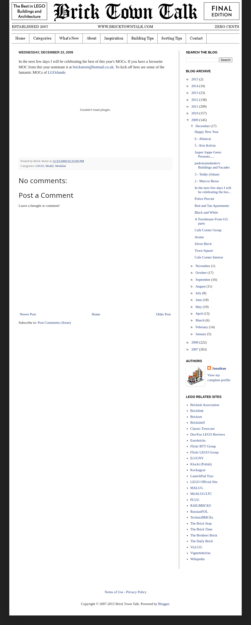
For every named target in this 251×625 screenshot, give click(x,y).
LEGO (40, 166)
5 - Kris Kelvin (205, 145)
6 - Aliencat (203, 139)
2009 (195, 120)
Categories (42, 38)
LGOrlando (57, 72)
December (203, 126)
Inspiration (113, 38)
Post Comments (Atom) (54, 322)
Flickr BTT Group (203, 446)
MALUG (196, 488)
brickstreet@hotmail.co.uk (93, 67)
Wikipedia (197, 559)
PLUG (194, 500)
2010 (195, 113)
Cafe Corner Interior (209, 257)
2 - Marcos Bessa (207, 181)
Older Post (163, 314)
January (201, 334)
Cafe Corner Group (208, 230)
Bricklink (197, 411)
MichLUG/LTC (201, 494)
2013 (195, 93)
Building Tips (142, 38)
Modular (60, 166)
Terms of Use (113, 592)
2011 (195, 106)
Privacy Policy (136, 592)
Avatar (199, 237)
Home (20, 38)
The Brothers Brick (203, 535)
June (199, 300)
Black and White (206, 212)
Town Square (204, 250)
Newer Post (28, 314)
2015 (195, 79)
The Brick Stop (201, 523)
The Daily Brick (201, 541)
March (200, 320)
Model (50, 166)
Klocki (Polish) (201, 464)
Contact (196, 38)
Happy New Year (207, 132)
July (198, 293)
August (200, 286)
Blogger (163, 604)
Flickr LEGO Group (204, 452)
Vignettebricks (200, 553)
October (201, 272)
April (199, 313)
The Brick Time (201, 529)
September (203, 279)
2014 (195, 86)
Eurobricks (198, 440)
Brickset (196, 417)
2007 (195, 349)
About (91, 38)
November (203, 266)
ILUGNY (197, 458)
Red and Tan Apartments (212, 206)
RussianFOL (199, 511)
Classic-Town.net (202, 428)
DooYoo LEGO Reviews (207, 434)
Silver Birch (203, 244)
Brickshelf (197, 422)
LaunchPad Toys (202, 476)
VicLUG (196, 547)
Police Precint (204, 199)
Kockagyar (198, 470)
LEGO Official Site (204, 482)
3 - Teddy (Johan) (207, 174)
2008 (195, 342)
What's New (69, 38)
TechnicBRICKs (201, 517)
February (202, 327)
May (199, 307)
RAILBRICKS (200, 505)
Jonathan (219, 368)
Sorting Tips (172, 38)
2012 (195, 100)
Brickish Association (204, 405)
